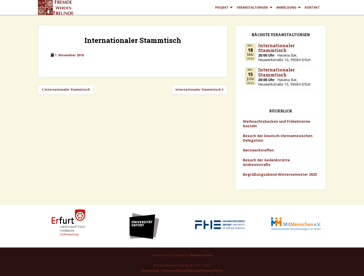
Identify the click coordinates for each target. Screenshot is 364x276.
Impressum (150, 270)
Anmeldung (286, 7)
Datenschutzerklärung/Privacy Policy (193, 270)
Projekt (222, 7)
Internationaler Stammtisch (276, 48)
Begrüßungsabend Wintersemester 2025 (280, 174)
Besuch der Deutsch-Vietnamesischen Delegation (277, 138)
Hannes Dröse (201, 255)
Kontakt (312, 7)
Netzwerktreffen (258, 150)
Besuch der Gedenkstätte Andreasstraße (266, 162)
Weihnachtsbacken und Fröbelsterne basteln (276, 123)
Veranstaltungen (252, 7)
